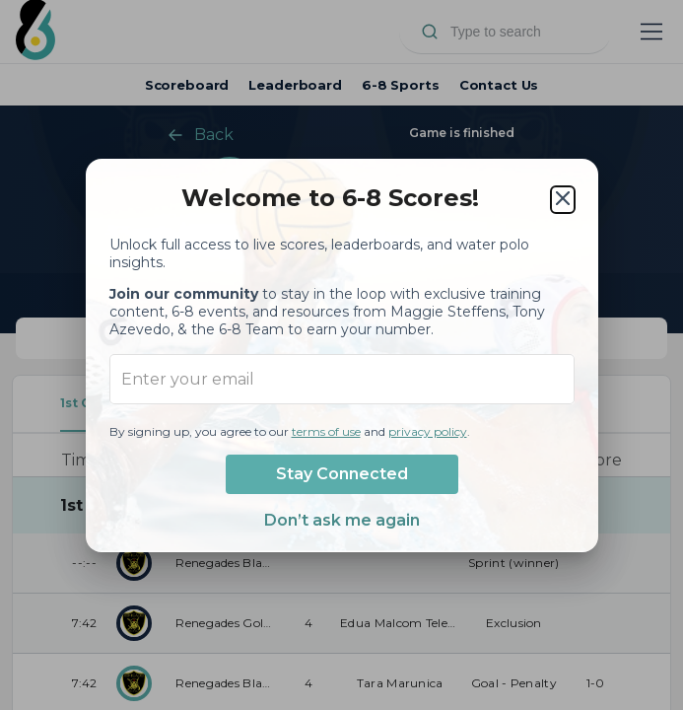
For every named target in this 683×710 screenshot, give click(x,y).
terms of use (326, 431)
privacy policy (427, 431)
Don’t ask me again (342, 520)
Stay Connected (342, 473)
